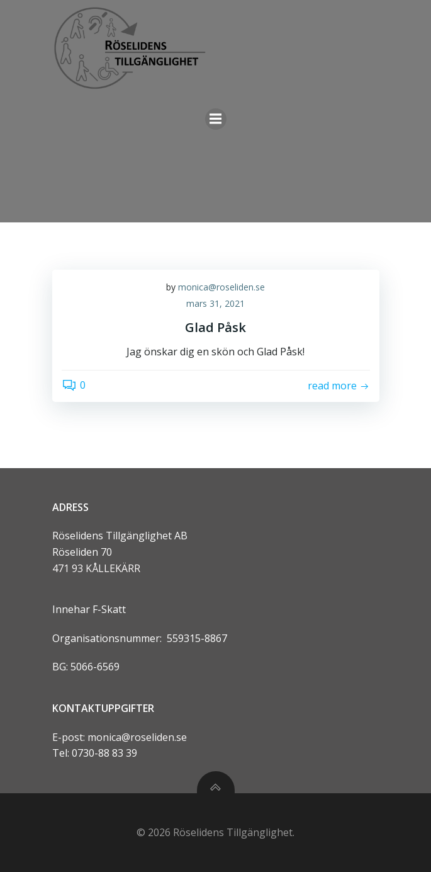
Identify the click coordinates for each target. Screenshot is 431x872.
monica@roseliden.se (221, 287)
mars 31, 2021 (215, 303)
